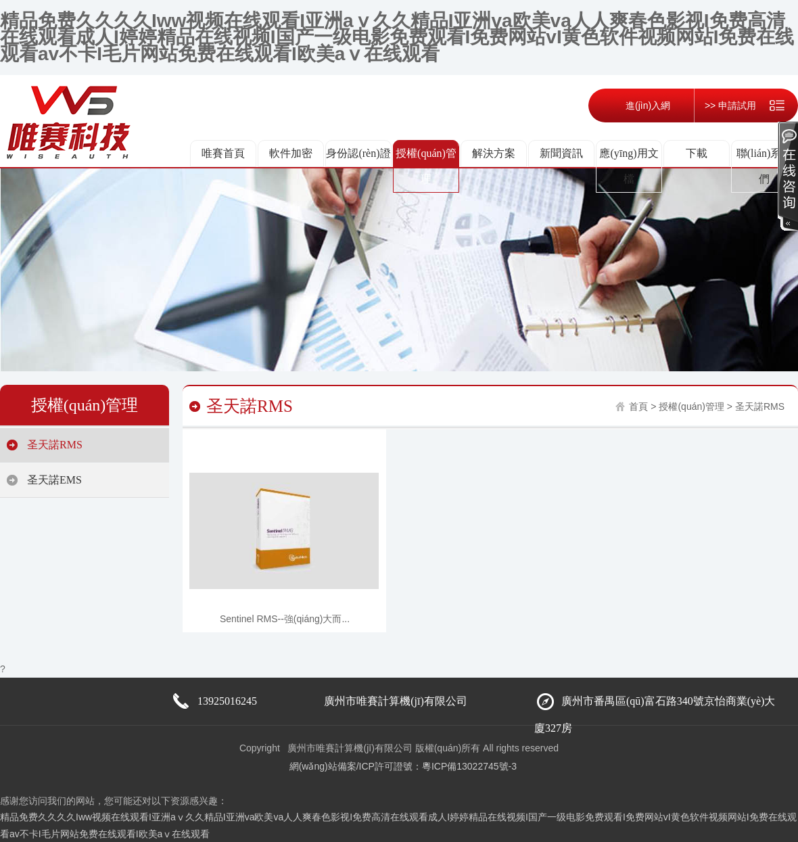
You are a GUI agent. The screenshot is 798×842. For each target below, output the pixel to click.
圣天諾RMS (55, 444)
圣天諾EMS (54, 480)
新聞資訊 (561, 153)
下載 (696, 153)
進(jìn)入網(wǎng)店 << (629, 122)
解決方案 (493, 153)
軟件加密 (290, 153)
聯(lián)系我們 (764, 166)
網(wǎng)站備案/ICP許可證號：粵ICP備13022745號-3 (403, 766)
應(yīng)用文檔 (628, 166)
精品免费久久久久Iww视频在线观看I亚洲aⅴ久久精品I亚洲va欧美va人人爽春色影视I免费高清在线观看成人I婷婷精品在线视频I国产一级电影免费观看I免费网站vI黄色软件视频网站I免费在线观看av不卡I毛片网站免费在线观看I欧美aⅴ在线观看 (397, 37)
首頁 (638, 406)
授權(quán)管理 (426, 166)
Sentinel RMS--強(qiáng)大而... (285, 618)
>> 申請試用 (730, 105)
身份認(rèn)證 (358, 153)
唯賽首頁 (223, 153)
